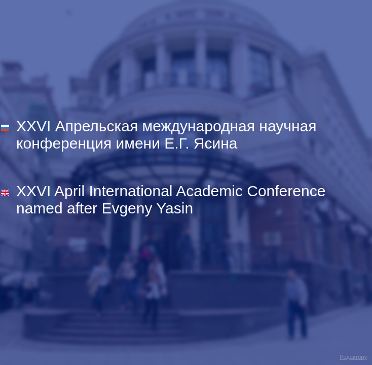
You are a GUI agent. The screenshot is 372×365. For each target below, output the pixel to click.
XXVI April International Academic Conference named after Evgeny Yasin (170, 199)
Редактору (353, 357)
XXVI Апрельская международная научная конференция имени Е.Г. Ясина (166, 135)
